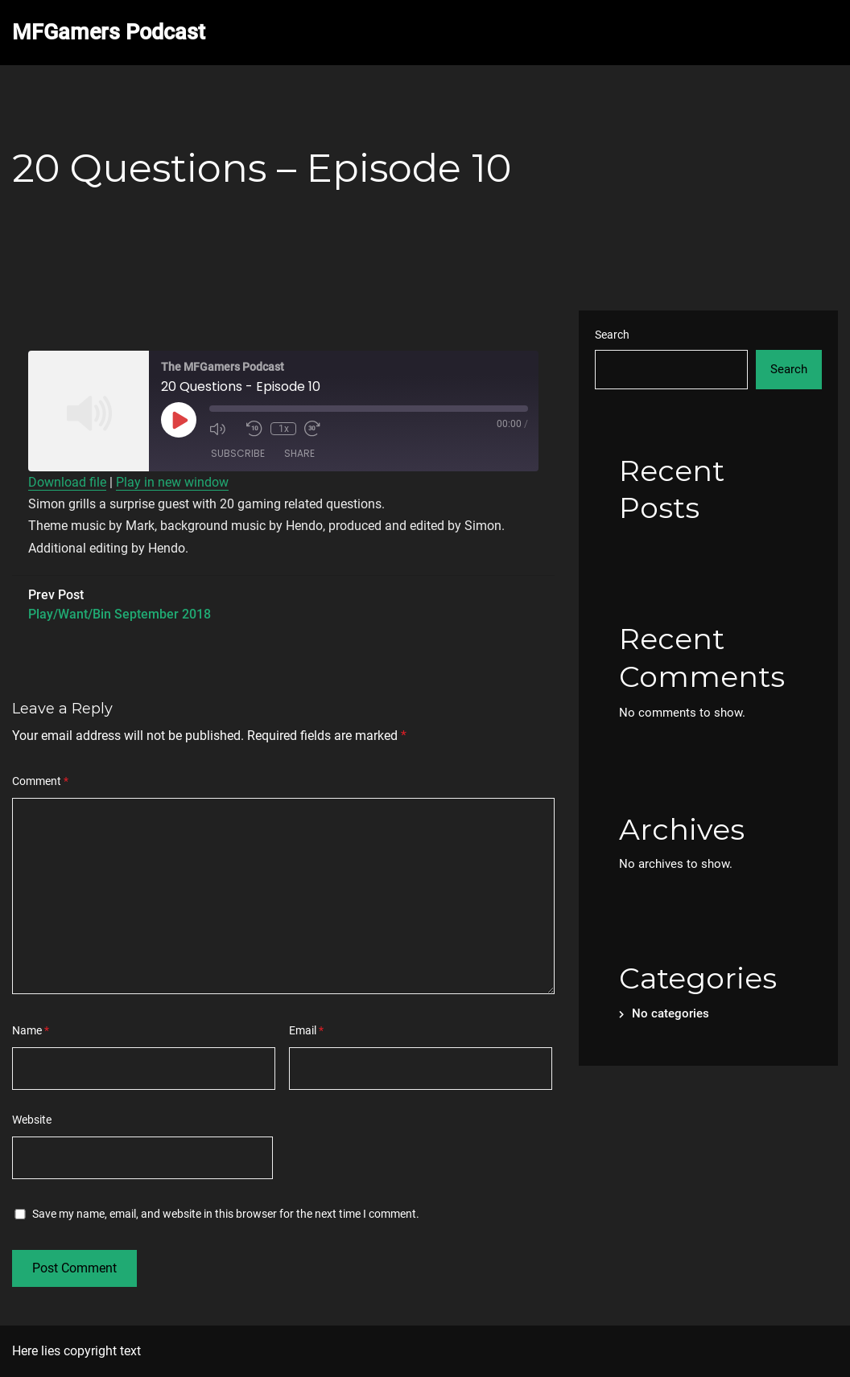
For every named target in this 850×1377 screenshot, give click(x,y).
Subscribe (238, 453)
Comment (40, 781)
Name (30, 1030)
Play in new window (172, 482)
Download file (67, 482)
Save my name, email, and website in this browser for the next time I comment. (225, 1213)
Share (299, 453)
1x (284, 428)
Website (32, 1119)
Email (306, 1030)
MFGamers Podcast (108, 32)
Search (612, 334)
